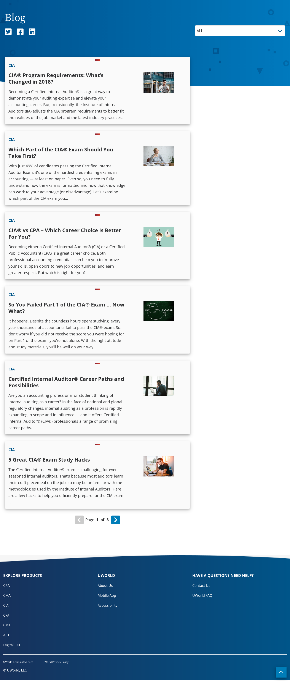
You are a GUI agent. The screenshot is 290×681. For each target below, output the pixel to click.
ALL (241, 30)
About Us (105, 585)
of (102, 519)
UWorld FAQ (202, 595)
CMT (6, 625)
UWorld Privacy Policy (57, 662)
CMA (7, 595)
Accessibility (107, 605)
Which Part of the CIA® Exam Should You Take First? (60, 152)
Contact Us (201, 585)
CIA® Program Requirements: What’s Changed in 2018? (56, 78)
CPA (6, 585)
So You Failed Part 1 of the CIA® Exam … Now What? (66, 307)
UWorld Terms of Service (18, 662)
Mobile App (107, 595)
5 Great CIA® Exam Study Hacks (49, 459)
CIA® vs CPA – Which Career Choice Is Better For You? (64, 233)
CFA (6, 615)
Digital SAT (12, 645)
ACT (6, 635)
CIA (5, 605)
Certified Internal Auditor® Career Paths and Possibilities (66, 382)
